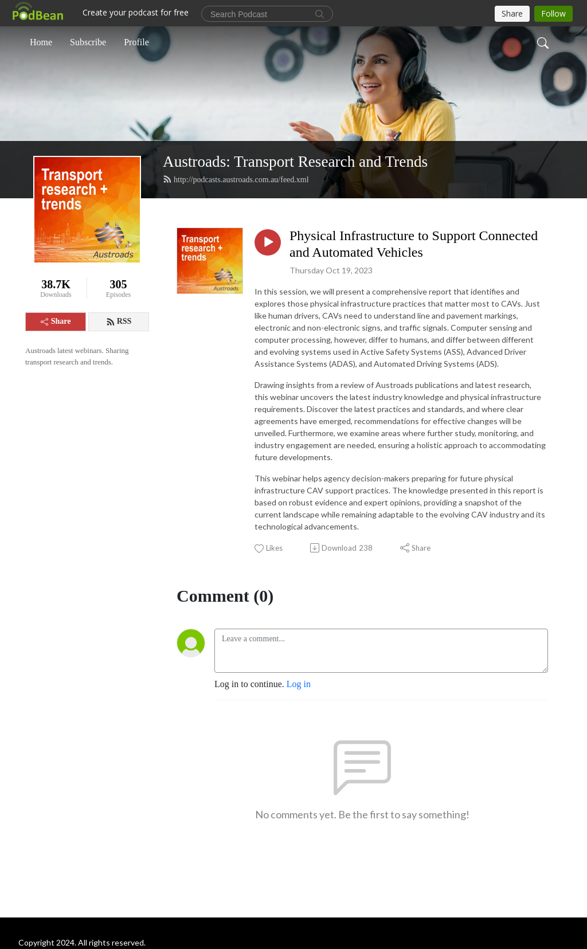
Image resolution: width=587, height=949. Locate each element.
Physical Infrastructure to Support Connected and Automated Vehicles (413, 244)
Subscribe (88, 42)
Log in (299, 684)
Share (56, 321)
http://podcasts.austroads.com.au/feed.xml (236, 179)
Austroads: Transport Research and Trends (295, 161)
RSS (119, 321)
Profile (136, 42)
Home (41, 42)
